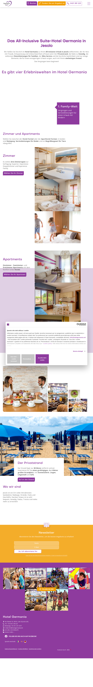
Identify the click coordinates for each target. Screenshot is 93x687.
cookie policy (65, 345)
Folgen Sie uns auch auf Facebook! (58, 676)
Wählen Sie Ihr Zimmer (12, 208)
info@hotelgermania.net (15, 341)
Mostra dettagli (77, 355)
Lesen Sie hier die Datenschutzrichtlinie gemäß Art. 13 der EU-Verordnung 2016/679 (46, 640)
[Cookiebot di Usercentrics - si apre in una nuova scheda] (78, 325)
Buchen (32, 3)
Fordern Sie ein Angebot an (52, 3)
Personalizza (46, 360)
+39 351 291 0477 (16, 685)
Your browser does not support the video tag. (46, 30)
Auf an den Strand (27, 554)
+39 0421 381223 (12, 683)
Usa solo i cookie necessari (20, 360)
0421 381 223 (74, 3)
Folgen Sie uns (47, 663)
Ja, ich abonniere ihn (74, 635)
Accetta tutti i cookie (73, 360)
